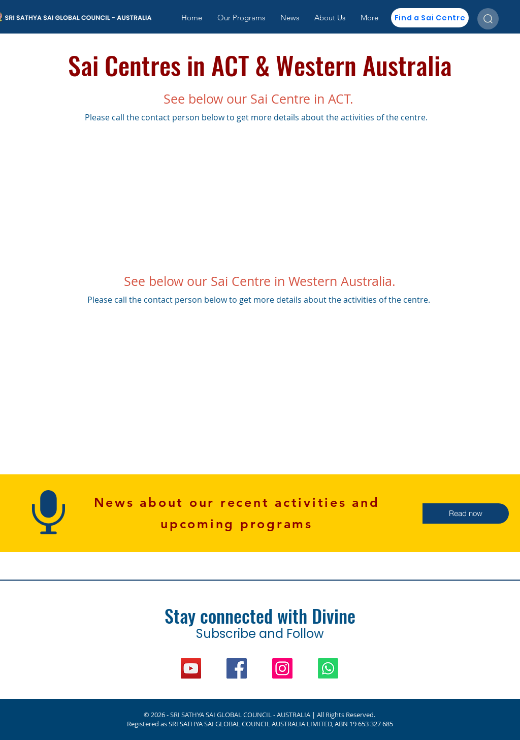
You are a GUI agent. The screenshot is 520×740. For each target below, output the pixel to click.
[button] (465, 513)
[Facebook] (236, 668)
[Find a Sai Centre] (430, 17)
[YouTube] (191, 668)
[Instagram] (282, 668)
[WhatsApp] (328, 668)
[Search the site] (488, 18)
